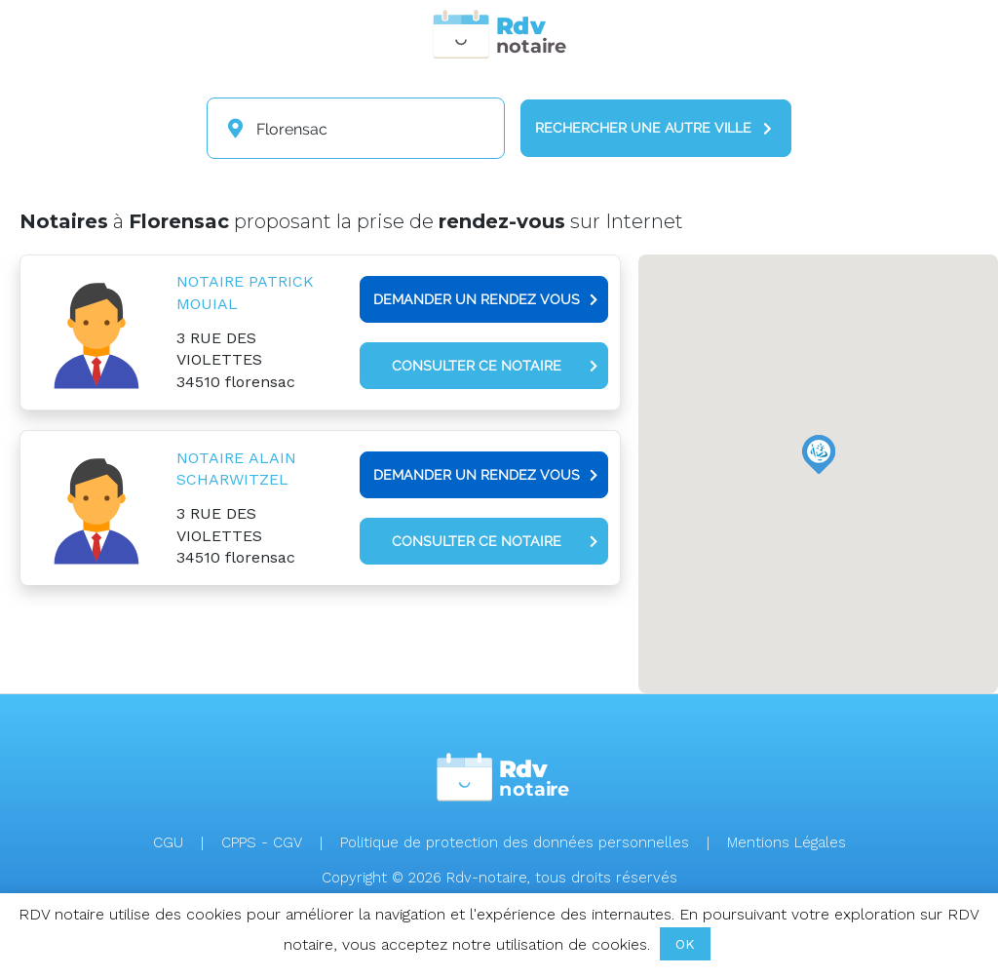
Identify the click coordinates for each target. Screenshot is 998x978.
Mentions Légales (786, 842)
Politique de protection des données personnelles (514, 842)
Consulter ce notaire (494, 365)
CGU (168, 842)
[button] (818, 454)
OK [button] (685, 944)
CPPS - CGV (261, 842)
